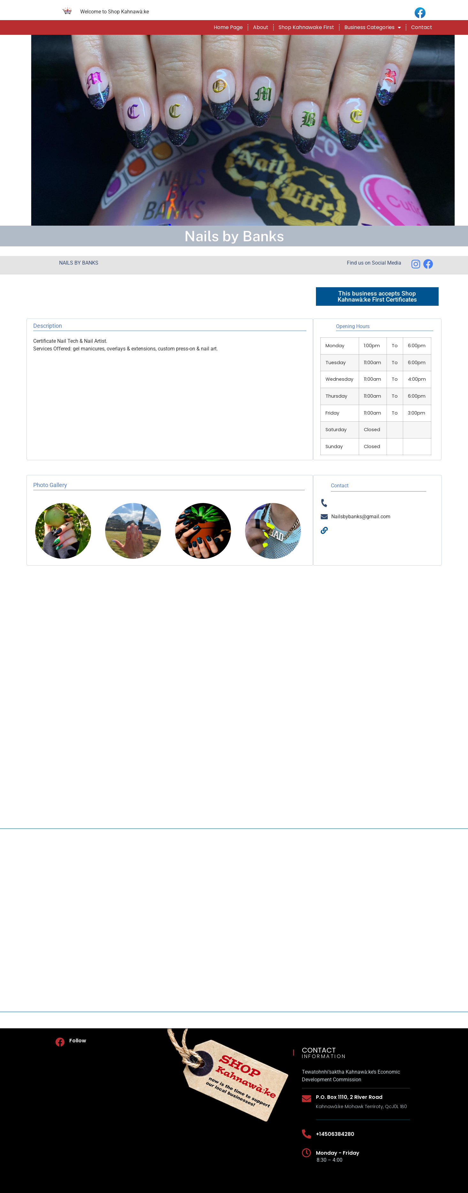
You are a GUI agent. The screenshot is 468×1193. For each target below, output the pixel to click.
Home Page (228, 27)
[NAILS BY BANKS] (234, 920)
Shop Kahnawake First (306, 27)
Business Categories (372, 27)
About (260, 27)
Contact (421, 27)
